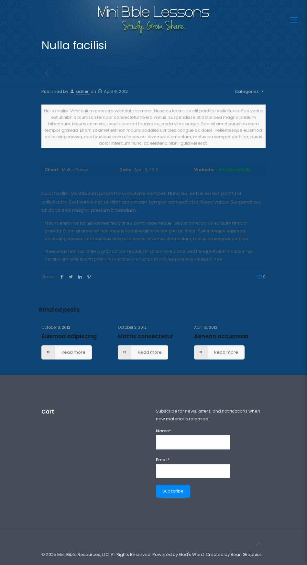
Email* (193, 467)
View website (234, 170)
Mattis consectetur (145, 336)
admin (83, 91)
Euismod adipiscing (69, 336)
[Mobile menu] (293, 20)
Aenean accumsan (221, 336)
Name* (193, 438)
